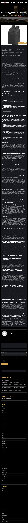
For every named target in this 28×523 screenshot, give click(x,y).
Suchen (25, 361)
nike (2, 496)
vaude (3, 514)
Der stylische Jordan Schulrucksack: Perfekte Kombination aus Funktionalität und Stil (13, 376)
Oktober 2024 (4, 431)
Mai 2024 (3, 441)
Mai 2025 (3, 417)
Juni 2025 (3, 415)
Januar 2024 (3, 449)
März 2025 (3, 421)
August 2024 (4, 435)
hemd (3, 482)
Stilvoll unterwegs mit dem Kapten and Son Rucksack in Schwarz (10, 378)
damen (3, 476)
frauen (3, 480)
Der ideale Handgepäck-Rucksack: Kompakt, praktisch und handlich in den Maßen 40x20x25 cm (14, 374)
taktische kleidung (4, 504)
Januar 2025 (3, 425)
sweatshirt (3, 502)
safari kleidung (4, 498)
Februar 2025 (4, 423)
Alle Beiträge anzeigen (12, 324)
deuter (3, 478)
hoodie (3, 484)
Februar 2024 (4, 447)
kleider (3, 488)
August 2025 (4, 411)
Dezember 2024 (4, 427)
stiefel (3, 500)
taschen (3, 506)
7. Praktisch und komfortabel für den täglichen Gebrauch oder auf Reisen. (12, 104)
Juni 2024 (3, 439)
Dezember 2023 (4, 451)
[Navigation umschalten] (26, 2)
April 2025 (3, 419)
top (2, 510)
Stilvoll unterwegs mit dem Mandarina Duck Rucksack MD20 (9, 372)
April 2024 (3, 443)
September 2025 (4, 409)
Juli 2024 (3, 437)
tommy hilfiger (4, 508)
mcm (3, 494)
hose (3, 486)
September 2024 (4, 433)
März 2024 (3, 445)
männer (3, 492)
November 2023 (4, 453)
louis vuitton (3, 490)
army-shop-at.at (17, 2)
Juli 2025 (3, 413)
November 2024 (4, 429)
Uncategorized (4, 512)
